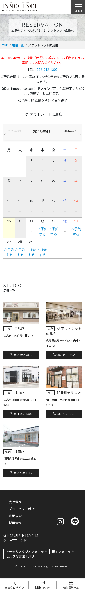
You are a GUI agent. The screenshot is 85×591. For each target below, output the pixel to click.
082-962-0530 (21, 354)
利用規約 (15, 516)
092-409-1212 (21, 472)
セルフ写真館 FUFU (20, 556)
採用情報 (15, 523)
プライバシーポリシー (25, 508)
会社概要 (15, 501)
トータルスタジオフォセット (26, 551)
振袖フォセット (63, 551)
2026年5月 (70, 131)
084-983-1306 (21, 413)
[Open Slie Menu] (78, 7)
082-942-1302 (47, 69)
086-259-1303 (64, 413)
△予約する (42, 231)
